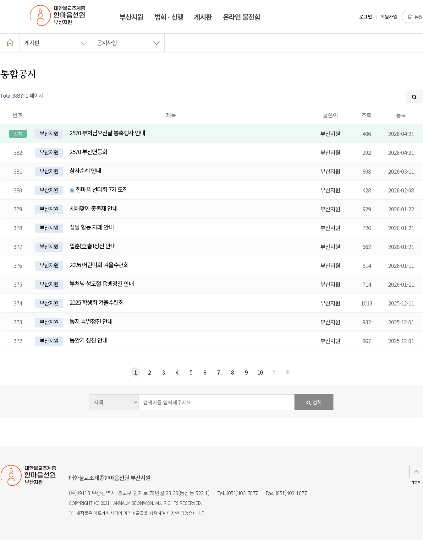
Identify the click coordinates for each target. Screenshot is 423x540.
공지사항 (128, 42)
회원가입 (388, 16)
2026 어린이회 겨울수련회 (99, 264)
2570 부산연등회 (88, 151)
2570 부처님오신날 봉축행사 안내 (107, 132)
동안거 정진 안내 (88, 340)
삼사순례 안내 (85, 170)
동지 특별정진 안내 (90, 321)
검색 (314, 402)
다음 (273, 372)
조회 (366, 115)
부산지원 (49, 133)
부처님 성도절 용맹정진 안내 (101, 283)
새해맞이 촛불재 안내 (93, 208)
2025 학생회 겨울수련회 (96, 302)
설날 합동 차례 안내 (91, 227)
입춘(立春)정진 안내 (92, 245)
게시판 (55, 42)
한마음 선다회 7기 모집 (98, 189)
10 (259, 372)
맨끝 (287, 372)
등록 (401, 115)
